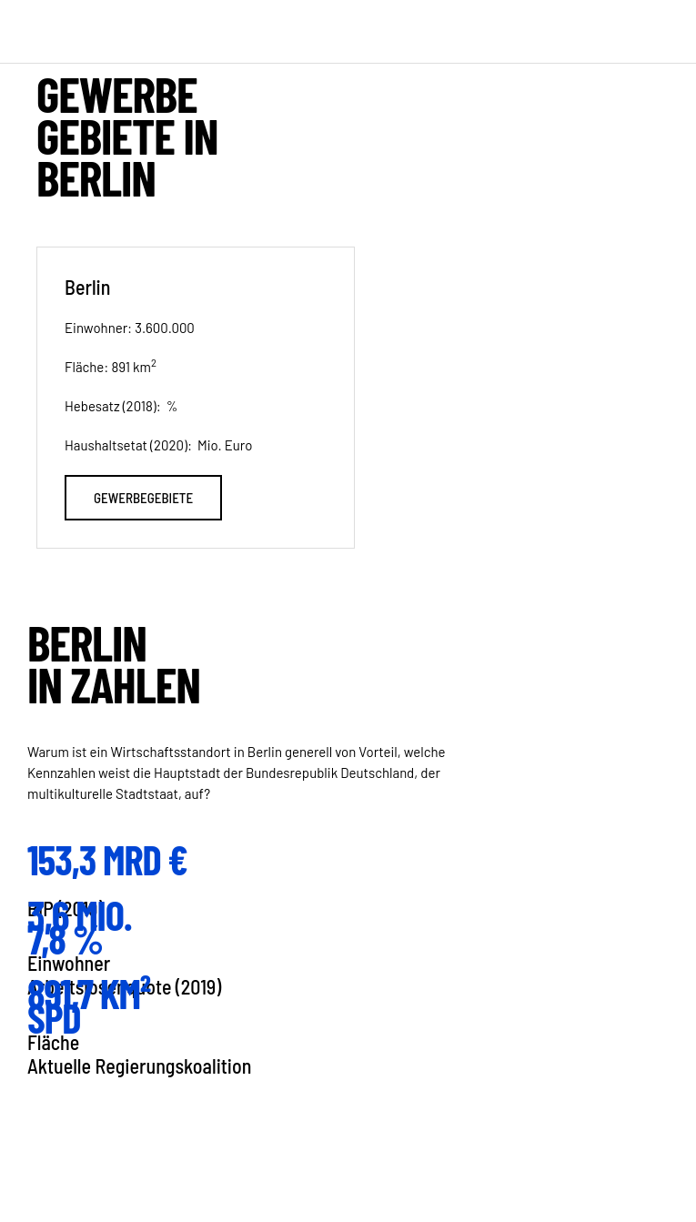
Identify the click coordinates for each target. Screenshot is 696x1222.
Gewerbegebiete (143, 498)
